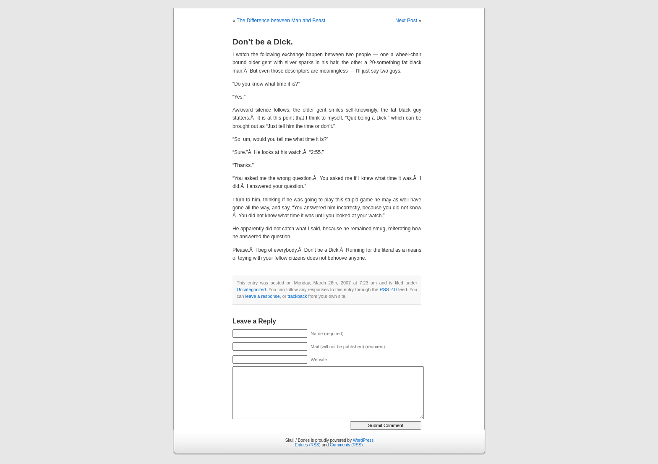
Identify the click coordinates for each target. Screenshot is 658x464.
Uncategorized (251, 289)
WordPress (363, 440)
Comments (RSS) (346, 445)
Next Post (406, 20)
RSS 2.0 (388, 289)
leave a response (262, 296)
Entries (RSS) (308, 445)
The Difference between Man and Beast (281, 20)
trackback (297, 296)
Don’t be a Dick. (262, 41)
